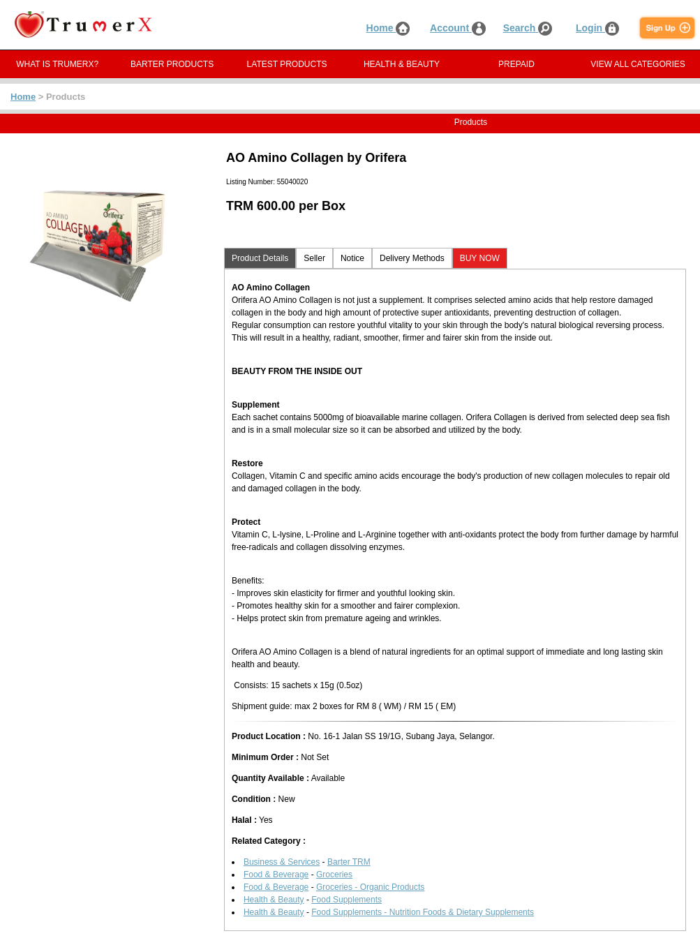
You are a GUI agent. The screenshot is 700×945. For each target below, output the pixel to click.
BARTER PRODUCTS (172, 64)
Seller (314, 258)
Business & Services (282, 862)
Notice (352, 258)
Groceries (334, 874)
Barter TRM (349, 862)
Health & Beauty (274, 900)
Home (388, 28)
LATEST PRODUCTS (287, 64)
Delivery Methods (412, 258)
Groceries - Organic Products (370, 887)
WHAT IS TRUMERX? (57, 64)
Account (458, 28)
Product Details (260, 258)
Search (528, 28)
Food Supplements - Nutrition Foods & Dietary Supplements (422, 912)
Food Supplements (346, 900)
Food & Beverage (276, 874)
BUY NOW (480, 258)
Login (597, 28)
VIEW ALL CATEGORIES (637, 64)
